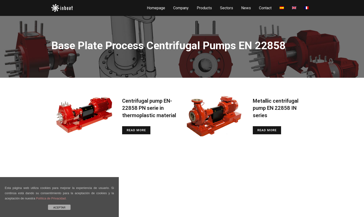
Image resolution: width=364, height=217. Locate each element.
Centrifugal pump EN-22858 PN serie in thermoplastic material (149, 108)
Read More (136, 130)
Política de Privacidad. (51, 198)
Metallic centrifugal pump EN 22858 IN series (275, 108)
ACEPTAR (59, 207)
